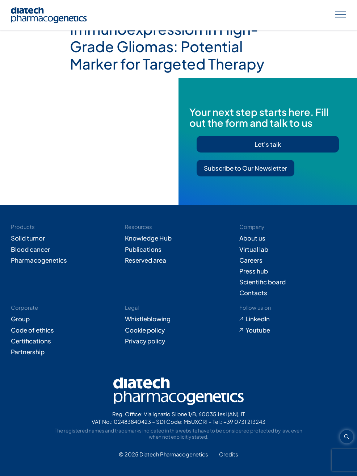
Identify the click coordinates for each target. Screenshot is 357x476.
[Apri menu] (340, 15)
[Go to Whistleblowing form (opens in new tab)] (178, 319)
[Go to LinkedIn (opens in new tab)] (292, 319)
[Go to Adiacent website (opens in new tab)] (228, 454)
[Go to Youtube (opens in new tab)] (292, 330)
